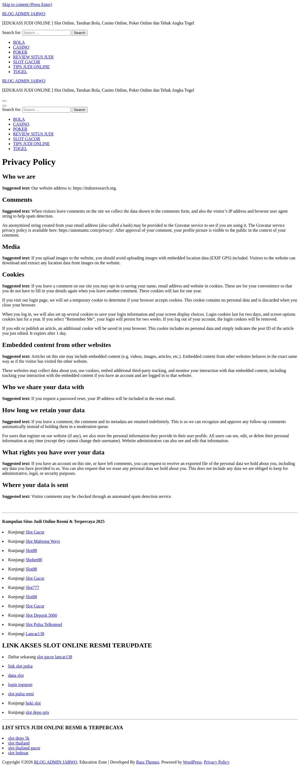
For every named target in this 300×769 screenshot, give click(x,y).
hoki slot (33, 703)
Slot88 (31, 550)
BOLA (19, 42)
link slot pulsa (20, 666)
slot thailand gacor (24, 748)
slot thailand (19, 743)
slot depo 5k (18, 738)
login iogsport (20, 684)
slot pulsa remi (21, 694)
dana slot (16, 675)
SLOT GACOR (26, 62)
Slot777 (32, 587)
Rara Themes (147, 762)
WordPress (192, 762)
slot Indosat (18, 753)
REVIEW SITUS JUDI (33, 57)
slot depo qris (37, 712)
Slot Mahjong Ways (43, 541)
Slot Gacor (35, 532)
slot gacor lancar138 (54, 657)
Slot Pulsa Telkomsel (44, 624)
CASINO (21, 47)
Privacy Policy (216, 762)
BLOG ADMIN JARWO (23, 13)
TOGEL (20, 71)
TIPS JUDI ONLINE (31, 66)
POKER (20, 52)
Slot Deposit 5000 (41, 615)
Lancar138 (35, 633)
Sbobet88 (34, 559)
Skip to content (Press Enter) (27, 4)
